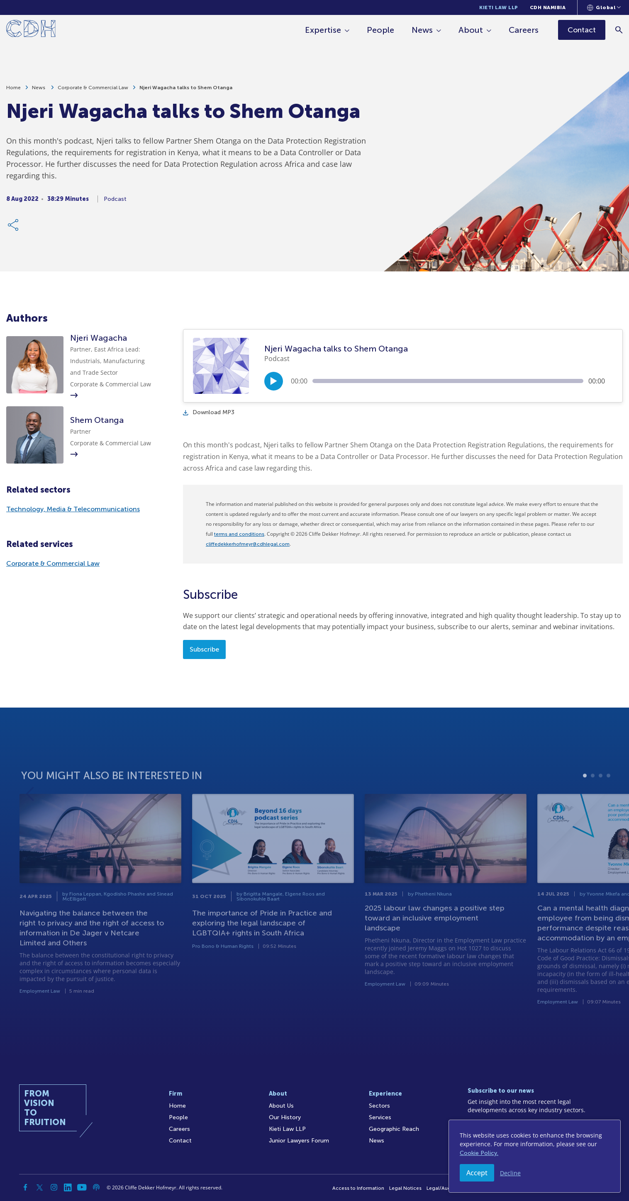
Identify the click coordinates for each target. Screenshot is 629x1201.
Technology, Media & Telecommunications (73, 509)
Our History (285, 1117)
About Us (281, 1105)
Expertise (323, 30)
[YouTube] (82, 1187)
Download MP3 (208, 412)
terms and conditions (239, 534)
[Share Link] (14, 229)
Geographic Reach (394, 1129)
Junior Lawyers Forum (299, 1140)
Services (380, 1117)
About (470, 30)
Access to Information (358, 1188)
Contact (180, 1140)
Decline (510, 1173)
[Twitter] (39, 1187)
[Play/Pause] (273, 381)
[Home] (31, 30)
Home (13, 91)
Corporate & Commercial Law (93, 91)
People (380, 30)
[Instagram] (54, 1187)
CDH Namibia (548, 7)
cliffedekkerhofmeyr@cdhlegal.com (248, 544)
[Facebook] (25, 1187)
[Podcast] (96, 1187)
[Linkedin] (68, 1187)
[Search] (619, 29)
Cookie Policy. (479, 1153)
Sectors (379, 1105)
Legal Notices (405, 1188)
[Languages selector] (604, 7)
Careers (524, 30)
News (422, 30)
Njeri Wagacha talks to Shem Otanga (185, 91)
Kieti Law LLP (498, 7)
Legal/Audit (440, 1188)
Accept (477, 1172)
